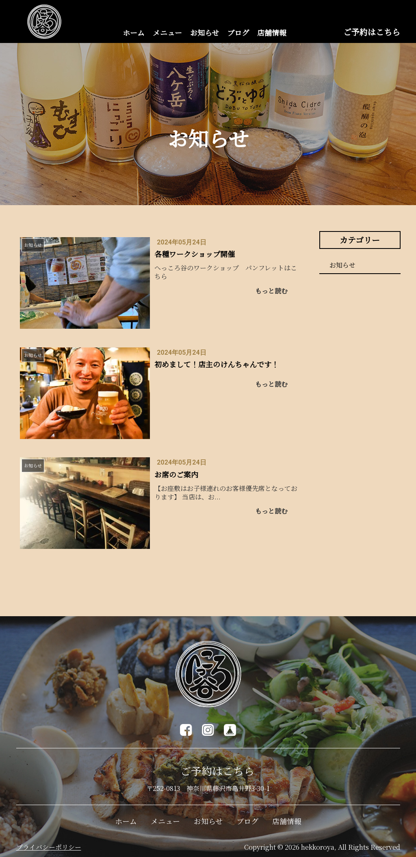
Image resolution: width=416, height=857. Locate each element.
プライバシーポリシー (48, 847)
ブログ (238, 32)
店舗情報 (271, 32)
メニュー (167, 32)
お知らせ (204, 32)
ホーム (134, 32)
